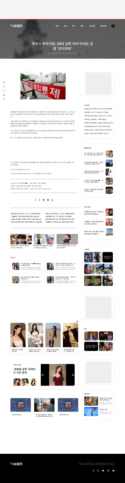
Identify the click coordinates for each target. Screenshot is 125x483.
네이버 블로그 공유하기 (48, 200)
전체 (57, 26)
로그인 (113, 463)
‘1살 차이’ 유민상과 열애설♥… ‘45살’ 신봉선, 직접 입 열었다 (28, 183)
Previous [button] (42, 375)
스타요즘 (92, 26)
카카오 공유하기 (43, 200)
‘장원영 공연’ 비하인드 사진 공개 (24, 370)
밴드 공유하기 (52, 200)
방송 (65, 26)
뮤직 (73, 26)
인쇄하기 (4, 95)
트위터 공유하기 (39, 200)
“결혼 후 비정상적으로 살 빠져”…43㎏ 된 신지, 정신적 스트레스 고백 (30, 189)
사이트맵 (109, 463)
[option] (57, 375)
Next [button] (73, 375)
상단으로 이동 (4, 99)
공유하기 (4, 86)
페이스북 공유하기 (35, 200)
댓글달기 (4, 91)
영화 (82, 26)
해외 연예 (86, 394)
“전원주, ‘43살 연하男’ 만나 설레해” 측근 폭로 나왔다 (25, 186)
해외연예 (103, 26)
